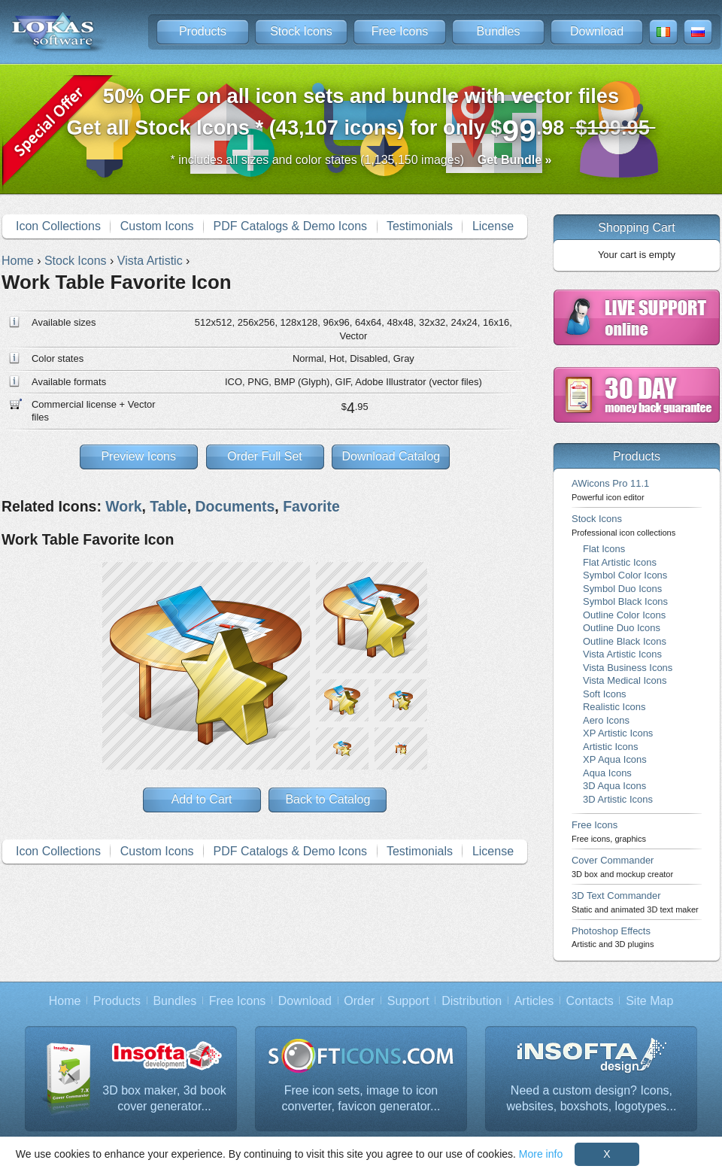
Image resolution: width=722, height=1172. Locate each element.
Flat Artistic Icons (620, 562)
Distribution (471, 1000)
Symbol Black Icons (625, 601)
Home (65, 1000)
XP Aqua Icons (615, 759)
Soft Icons (604, 694)
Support (408, 1000)
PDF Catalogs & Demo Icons (291, 226)
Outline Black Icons (624, 641)
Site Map (649, 1000)
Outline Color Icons (624, 615)
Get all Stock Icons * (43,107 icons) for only (361, 116)
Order (359, 1000)
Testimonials (420, 226)
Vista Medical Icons (624, 680)
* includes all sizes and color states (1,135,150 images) (361, 159)
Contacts (590, 1000)
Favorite (311, 506)
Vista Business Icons (627, 667)
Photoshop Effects (613, 937)
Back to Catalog (327, 799)
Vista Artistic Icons (622, 654)
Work (123, 506)
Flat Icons (604, 548)
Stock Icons (301, 31)
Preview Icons (138, 456)
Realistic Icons (614, 706)
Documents (235, 506)
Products (202, 31)
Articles (534, 1000)
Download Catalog (390, 456)
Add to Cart (201, 799)
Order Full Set (264, 456)
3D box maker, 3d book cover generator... (164, 1098)
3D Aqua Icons (614, 785)
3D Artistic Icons (618, 799)
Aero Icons (606, 720)
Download (596, 31)
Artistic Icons (610, 746)
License (493, 226)
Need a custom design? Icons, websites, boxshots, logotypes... (592, 1098)
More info (541, 1154)
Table (168, 506)
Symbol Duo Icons (622, 588)
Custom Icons (157, 226)
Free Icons (400, 31)
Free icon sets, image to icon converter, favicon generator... (361, 1098)
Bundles (498, 31)
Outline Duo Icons (621, 627)
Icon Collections (58, 226)
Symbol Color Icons (625, 575)
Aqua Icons (607, 773)
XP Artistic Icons (618, 733)
